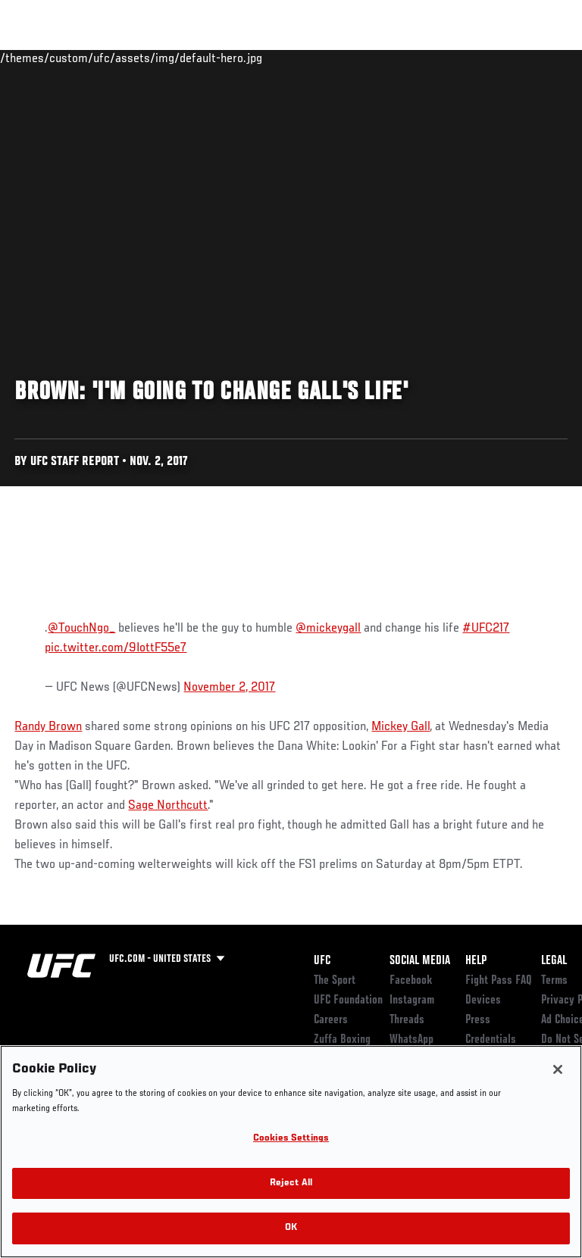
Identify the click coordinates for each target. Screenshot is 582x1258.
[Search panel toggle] (533, 57)
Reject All (291, 1183)
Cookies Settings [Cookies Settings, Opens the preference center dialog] (291, 1139)
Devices (483, 1000)
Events (41, 58)
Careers (331, 1020)
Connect (298, 58)
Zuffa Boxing (419, 64)
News (232, 58)
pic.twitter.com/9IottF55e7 (115, 648)
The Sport (334, 981)
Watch (359, 58)
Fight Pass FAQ (498, 981)
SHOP (491, 58)
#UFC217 (485, 628)
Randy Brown (48, 727)
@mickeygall (328, 628)
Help (476, 961)
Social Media (420, 961)
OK (291, 1228)
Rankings (105, 58)
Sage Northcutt (168, 806)
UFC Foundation (348, 1000)
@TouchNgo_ (81, 628)
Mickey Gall (400, 727)
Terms (554, 981)
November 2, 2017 (229, 688)
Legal (554, 961)
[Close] (557, 1069)
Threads (407, 1020)
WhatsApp (411, 1040)
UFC (322, 961)
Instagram (412, 1000)
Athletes (173, 58)
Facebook (411, 981)
